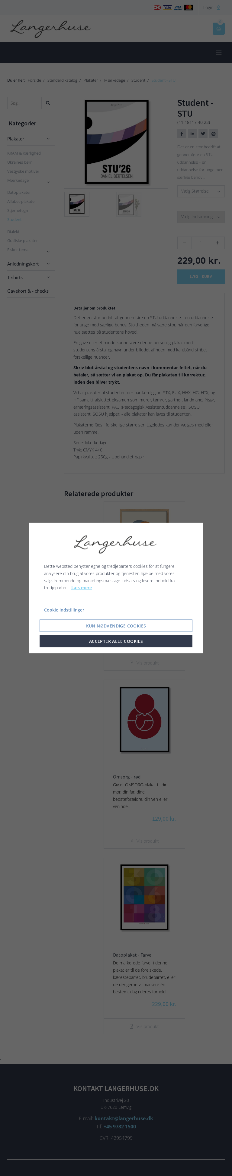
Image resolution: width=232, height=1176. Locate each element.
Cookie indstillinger (64, 610)
